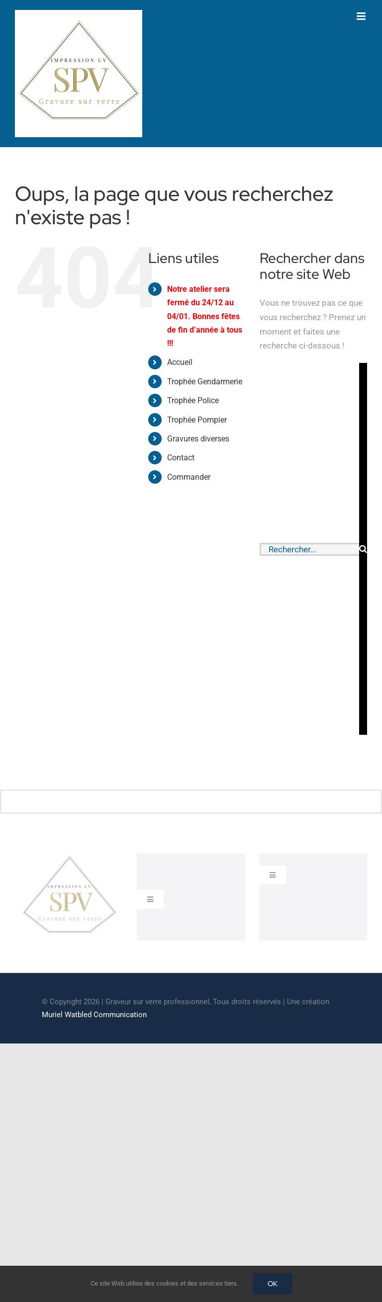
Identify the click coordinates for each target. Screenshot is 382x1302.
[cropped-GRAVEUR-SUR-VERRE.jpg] (69, 860)
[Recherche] (363, 549)
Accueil (179, 362)
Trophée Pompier (197, 420)
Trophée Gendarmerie (204, 381)
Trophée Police (193, 400)
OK (273, 1283)
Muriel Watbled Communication (94, 1014)
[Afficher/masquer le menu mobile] (362, 16)
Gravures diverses (198, 438)
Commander (188, 477)
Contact (180, 457)
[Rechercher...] (309, 549)
